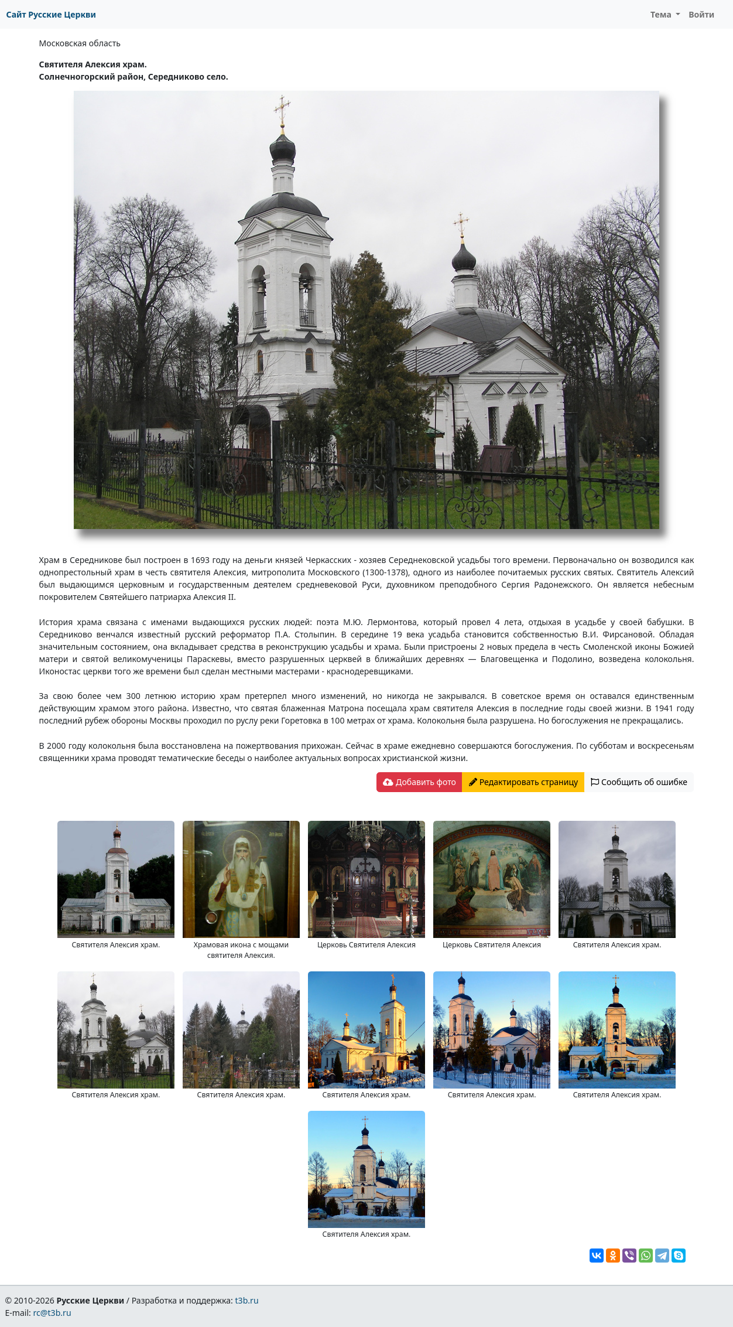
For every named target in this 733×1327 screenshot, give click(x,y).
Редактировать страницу (523, 781)
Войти (701, 14)
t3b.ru (247, 1300)
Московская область (80, 43)
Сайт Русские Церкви (51, 14)
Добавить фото (419, 781)
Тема (662, 14)
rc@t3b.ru (52, 1312)
